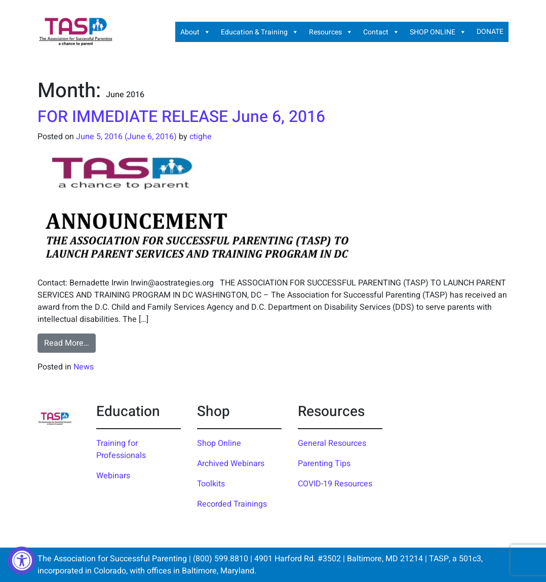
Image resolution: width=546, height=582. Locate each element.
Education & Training (260, 32)
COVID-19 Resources (335, 484)
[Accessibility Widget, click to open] (21, 560)
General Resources (332, 443)
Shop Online (219, 443)
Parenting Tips (324, 464)
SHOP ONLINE (438, 32)
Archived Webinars (230, 464)
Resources (331, 32)
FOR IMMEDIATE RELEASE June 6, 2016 (181, 117)
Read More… (70, 343)
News (83, 367)
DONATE (490, 31)
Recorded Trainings (232, 504)
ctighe (200, 137)
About (195, 32)
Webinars (113, 476)
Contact (381, 32)
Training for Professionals (121, 449)
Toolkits (211, 484)
